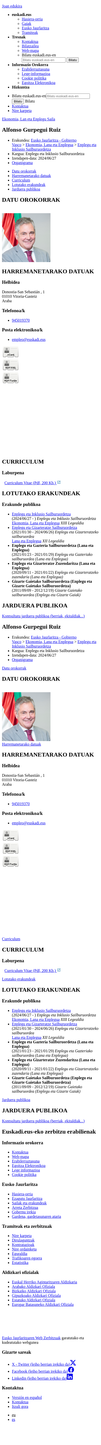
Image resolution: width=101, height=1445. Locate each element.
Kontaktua (30, 41)
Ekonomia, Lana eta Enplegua (49, 145)
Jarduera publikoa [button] (26, 189)
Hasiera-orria (32, 19)
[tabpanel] (50, 229)
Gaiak (26, 23)
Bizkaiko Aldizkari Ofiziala (34, 1291)
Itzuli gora (20, 1406)
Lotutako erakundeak (19, 979)
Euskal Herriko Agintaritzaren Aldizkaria (44, 1282)
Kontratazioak (23, 1245)
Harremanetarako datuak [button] (31, 176)
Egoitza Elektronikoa (38, 83)
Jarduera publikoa (16, 1100)
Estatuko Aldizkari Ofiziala (33, 1300)
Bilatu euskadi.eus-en (39, 55)
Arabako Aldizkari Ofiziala (33, 1286)
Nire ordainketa (24, 1249)
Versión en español (27, 1397)
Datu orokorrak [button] (24, 171)
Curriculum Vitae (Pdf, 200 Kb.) (32, 483)
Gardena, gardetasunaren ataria (36, 1216)
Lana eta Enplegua (26, 541)
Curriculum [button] (21, 180)
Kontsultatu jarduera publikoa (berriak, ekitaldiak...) (43, 616)
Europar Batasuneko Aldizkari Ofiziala (43, 1304)
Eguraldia (19, 1254)
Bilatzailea (30, 46)
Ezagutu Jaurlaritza (27, 1198)
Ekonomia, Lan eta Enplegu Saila (28, 119)
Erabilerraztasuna (36, 69)
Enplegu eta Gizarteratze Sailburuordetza (44, 527)
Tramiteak (30, 32)
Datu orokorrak (14, 668)
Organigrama (22, 163)
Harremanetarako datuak (21, 744)
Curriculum (11, 939)
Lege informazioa (26, 1170)
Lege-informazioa (36, 74)
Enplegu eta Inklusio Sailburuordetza (41, 514)
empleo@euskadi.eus (29, 339)
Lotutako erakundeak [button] (29, 185)
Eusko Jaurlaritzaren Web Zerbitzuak (31, 1338)
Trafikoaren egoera (27, 1258)
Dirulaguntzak (23, 1240)
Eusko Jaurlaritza (35, 28)
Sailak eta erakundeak (29, 1203)
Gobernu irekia (24, 1212)
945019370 (21, 320)
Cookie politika (34, 78)
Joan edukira (12, 6)
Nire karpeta (22, 110)
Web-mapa (30, 50)
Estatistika (20, 1262)
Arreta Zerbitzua (25, 1207)
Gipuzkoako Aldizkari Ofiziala (36, 1295)
